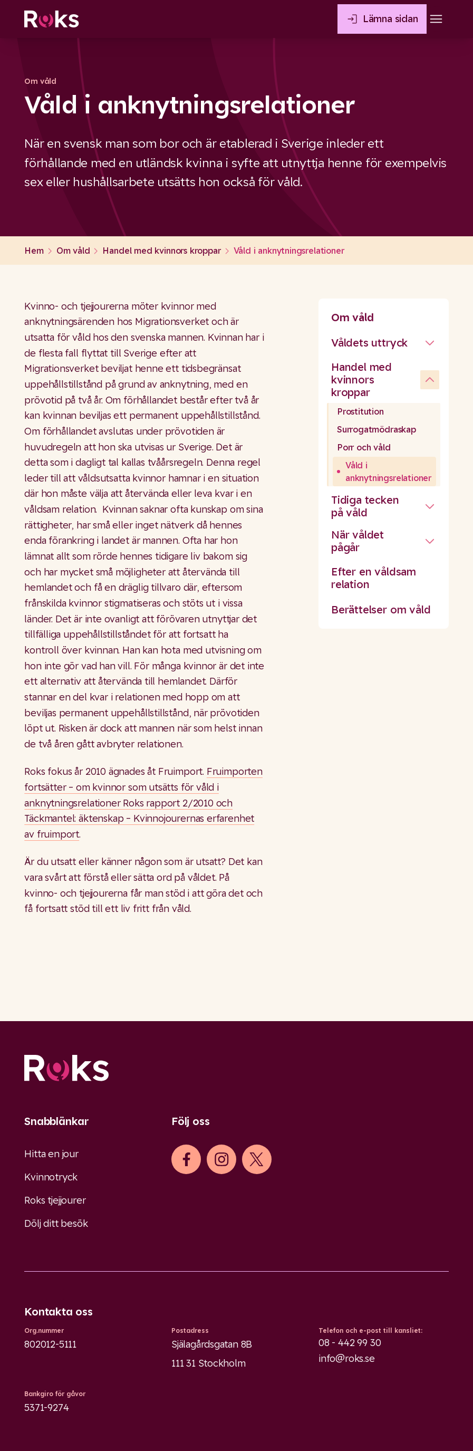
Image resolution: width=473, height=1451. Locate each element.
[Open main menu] (436, 19)
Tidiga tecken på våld (365, 506)
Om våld (352, 317)
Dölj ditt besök (56, 1223)
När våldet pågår (357, 541)
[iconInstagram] (222, 1159)
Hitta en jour (51, 1154)
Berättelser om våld (381, 609)
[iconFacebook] (186, 1159)
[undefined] (429, 379)
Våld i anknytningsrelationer (388, 471)
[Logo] (236, 1068)
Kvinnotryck (51, 1177)
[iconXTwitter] (256, 1159)
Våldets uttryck (369, 342)
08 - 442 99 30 (349, 1343)
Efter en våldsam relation (373, 578)
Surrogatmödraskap (376, 429)
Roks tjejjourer (54, 1200)
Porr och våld (364, 447)
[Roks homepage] (51, 19)
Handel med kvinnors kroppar (361, 379)
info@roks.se (346, 1358)
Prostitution (360, 411)
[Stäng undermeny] (429, 342)
